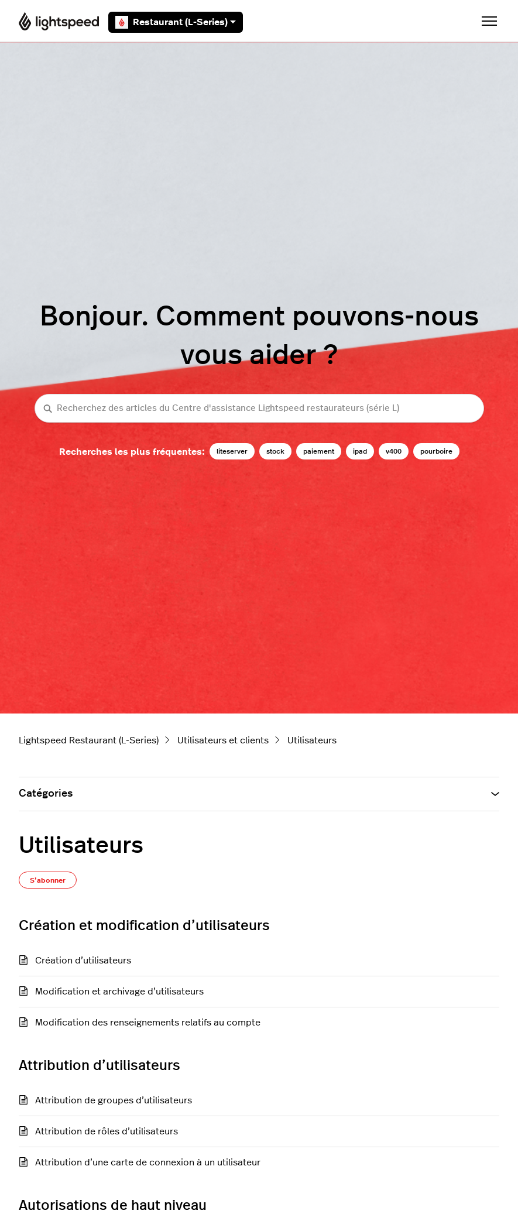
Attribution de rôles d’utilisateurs (106, 1131)
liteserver (232, 451)
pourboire (436, 451)
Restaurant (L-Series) (175, 22)
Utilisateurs (312, 740)
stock (275, 451)
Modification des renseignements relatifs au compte (147, 1022)
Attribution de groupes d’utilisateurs (113, 1100)
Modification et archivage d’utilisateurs (119, 991)
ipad (360, 451)
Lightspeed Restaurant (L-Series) (89, 740)
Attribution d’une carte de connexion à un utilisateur (147, 1162)
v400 (394, 451)
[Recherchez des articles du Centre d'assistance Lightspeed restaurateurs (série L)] (259, 408)
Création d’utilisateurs (83, 960)
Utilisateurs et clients (223, 740)
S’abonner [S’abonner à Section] (48, 880)
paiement (318, 451)
